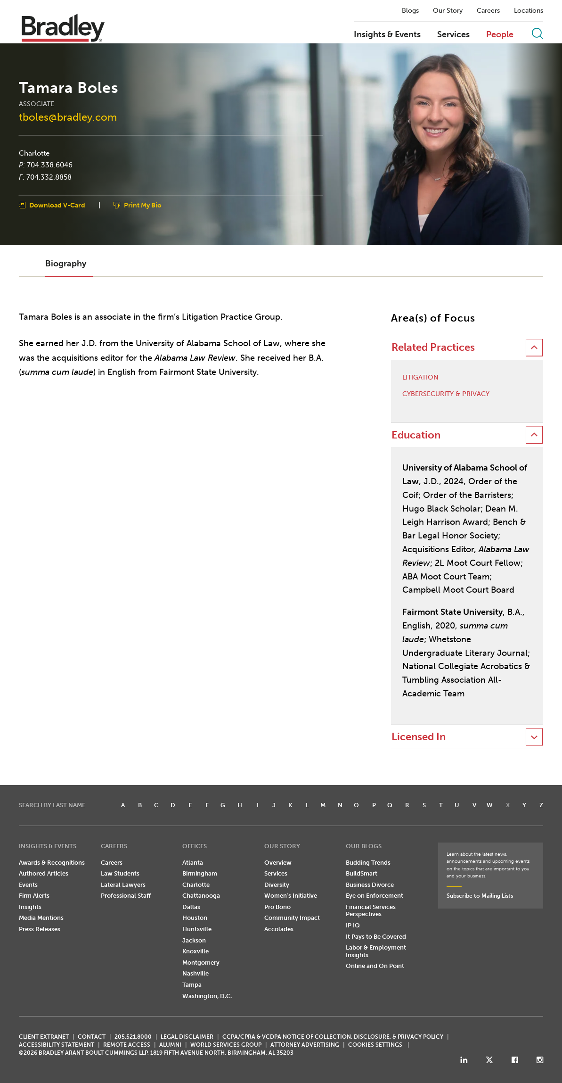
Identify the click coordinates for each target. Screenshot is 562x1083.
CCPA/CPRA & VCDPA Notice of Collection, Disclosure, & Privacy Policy (332, 1036)
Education (415, 435)
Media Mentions (41, 917)
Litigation (420, 377)
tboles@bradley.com (68, 116)
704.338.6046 (50, 165)
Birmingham (199, 873)
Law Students (120, 873)
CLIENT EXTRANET (44, 1036)
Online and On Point (375, 965)
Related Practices (433, 347)
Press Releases (39, 929)
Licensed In (418, 736)
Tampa (192, 984)
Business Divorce (370, 884)
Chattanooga (201, 895)
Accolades (278, 929)
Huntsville (197, 929)
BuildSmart (361, 873)
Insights (30, 906)
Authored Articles (43, 873)
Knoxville (195, 951)
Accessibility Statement (56, 1045)
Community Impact (292, 917)
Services (453, 35)
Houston (194, 917)
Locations (528, 11)
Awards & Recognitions (52, 862)
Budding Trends (368, 862)
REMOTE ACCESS (126, 1045)
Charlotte (34, 153)
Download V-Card (57, 205)
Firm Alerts (34, 895)
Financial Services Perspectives (371, 910)
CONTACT (92, 1036)
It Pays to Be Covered (376, 936)
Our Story (448, 11)
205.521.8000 (133, 1036)
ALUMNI (170, 1045)
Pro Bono (277, 906)
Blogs (410, 11)
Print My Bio (143, 205)
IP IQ (353, 925)
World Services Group (225, 1045)
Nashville (195, 973)
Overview (278, 862)
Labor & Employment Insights (376, 951)
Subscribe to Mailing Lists (480, 896)
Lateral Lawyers (123, 884)
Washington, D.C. (207, 996)
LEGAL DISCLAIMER (187, 1036)
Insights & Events (387, 35)
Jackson (194, 940)
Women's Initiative (290, 895)
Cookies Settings (375, 1045)
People (499, 35)
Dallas (191, 906)
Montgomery (201, 962)
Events (28, 884)
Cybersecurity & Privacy (445, 394)
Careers (488, 11)
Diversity (276, 884)
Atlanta (192, 862)
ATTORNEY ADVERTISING (304, 1045)
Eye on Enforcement (374, 895)
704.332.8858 (49, 177)
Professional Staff (126, 895)
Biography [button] (65, 263)
